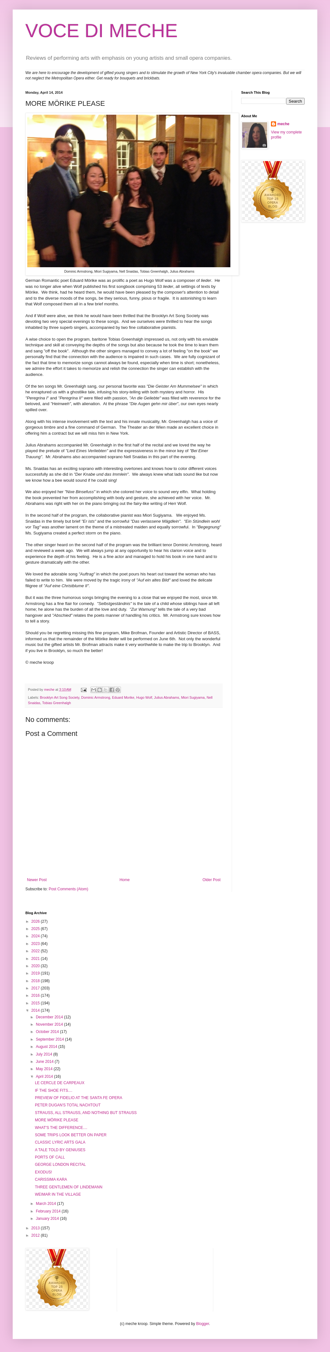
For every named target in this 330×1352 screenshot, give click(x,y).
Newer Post (37, 880)
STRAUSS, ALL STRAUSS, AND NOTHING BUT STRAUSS (86, 1113)
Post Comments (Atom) (68, 889)
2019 (36, 973)
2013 (36, 1228)
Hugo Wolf (144, 697)
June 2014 (45, 1061)
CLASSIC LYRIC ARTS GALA (60, 1142)
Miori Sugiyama (193, 697)
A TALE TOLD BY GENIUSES (60, 1150)
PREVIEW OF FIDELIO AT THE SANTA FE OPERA (78, 1098)
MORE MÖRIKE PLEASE (56, 1120)
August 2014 (47, 1046)
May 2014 (45, 1069)
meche (283, 124)
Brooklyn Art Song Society (59, 697)
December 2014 (50, 1017)
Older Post (211, 880)
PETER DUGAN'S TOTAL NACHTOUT (68, 1105)
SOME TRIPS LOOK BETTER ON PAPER (71, 1135)
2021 (36, 958)
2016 (36, 995)
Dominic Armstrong (95, 697)
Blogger (202, 1323)
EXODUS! (43, 1172)
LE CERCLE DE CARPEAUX (59, 1083)
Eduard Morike (123, 697)
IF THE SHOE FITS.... (53, 1090)
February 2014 (49, 1211)
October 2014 (48, 1031)
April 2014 (45, 1076)
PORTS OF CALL (50, 1157)
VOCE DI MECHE (101, 30)
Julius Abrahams (166, 697)
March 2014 (46, 1203)
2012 (36, 1235)
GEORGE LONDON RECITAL (60, 1164)
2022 (36, 951)
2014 (36, 1010)
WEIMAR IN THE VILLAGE (58, 1194)
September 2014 (50, 1039)
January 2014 (48, 1218)
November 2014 (50, 1024)
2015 (36, 1003)
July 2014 (44, 1054)
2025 (36, 929)
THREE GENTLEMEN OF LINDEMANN (68, 1187)
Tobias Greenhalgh (56, 703)
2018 (36, 981)
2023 (36, 943)
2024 (36, 936)
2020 (36, 966)
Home (125, 880)
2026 (36, 921)
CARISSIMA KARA (51, 1179)
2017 (36, 988)
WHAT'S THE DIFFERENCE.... (61, 1127)
